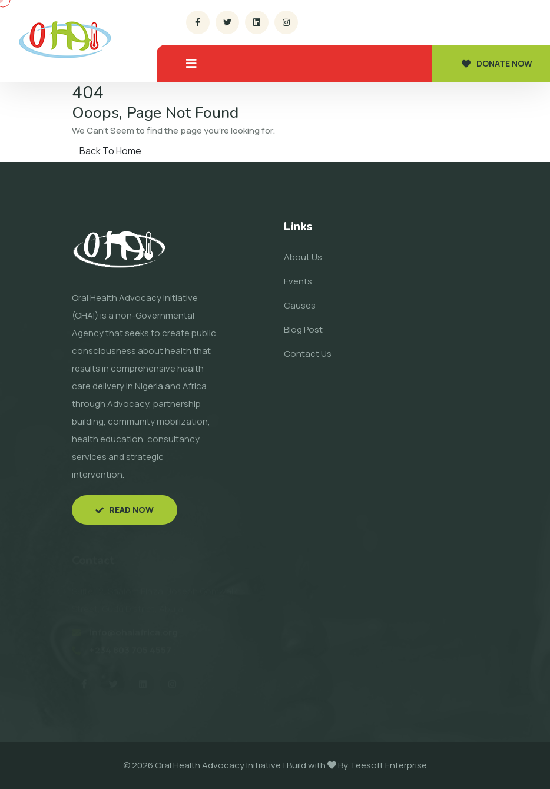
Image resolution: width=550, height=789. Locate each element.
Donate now (497, 63)
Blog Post (303, 329)
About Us (303, 257)
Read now (124, 509)
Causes (300, 305)
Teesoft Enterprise (388, 765)
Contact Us (308, 353)
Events (298, 281)
